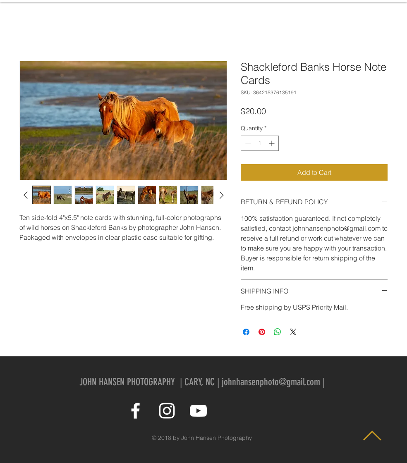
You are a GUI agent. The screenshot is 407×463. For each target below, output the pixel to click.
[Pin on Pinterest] (262, 332)
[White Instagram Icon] (166, 410)
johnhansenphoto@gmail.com (271, 382)
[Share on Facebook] (246, 332)
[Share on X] (293, 332)
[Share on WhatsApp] (278, 332)
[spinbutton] (259, 143)
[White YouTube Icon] (198, 410)
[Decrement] (247, 143)
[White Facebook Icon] (135, 410)
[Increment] (272, 143)
